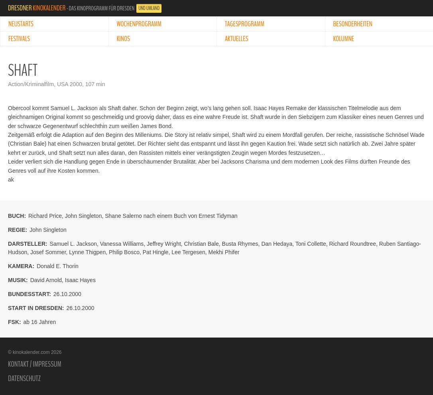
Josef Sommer (48, 252)
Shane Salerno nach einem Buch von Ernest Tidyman (171, 216)
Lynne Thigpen (87, 252)
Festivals (19, 38)
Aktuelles (236, 38)
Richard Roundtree (352, 244)
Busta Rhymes (240, 244)
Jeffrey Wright (164, 244)
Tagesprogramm (244, 24)
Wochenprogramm (139, 24)
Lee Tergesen (188, 252)
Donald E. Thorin (58, 266)
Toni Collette (310, 244)
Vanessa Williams (122, 244)
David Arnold (46, 280)
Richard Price (45, 216)
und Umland (148, 8)
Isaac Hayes (80, 280)
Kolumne (343, 38)
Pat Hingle (156, 252)
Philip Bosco (124, 252)
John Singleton (83, 216)
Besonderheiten (352, 24)
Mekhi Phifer (224, 252)
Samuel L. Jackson (73, 244)
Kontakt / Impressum (34, 364)
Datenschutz (24, 378)
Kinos (123, 38)
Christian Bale (201, 244)
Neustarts (20, 24)
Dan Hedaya (276, 244)
